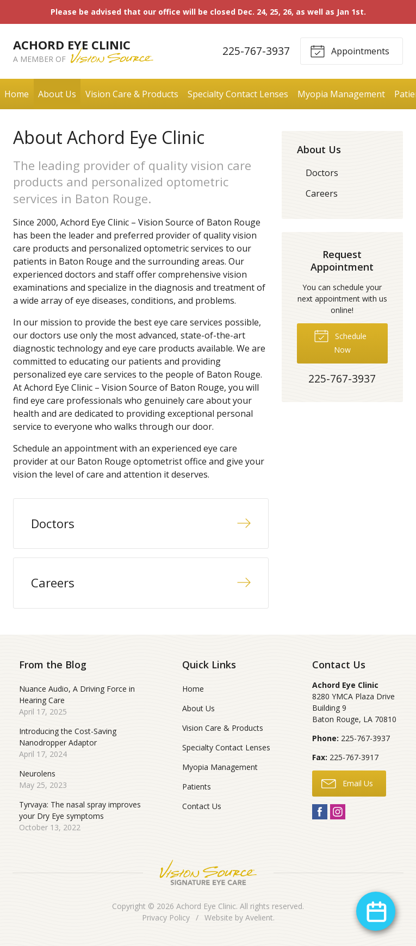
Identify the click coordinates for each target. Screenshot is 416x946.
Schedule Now (340, 341)
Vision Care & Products (131, 94)
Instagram (337, 811)
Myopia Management (341, 94)
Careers (322, 193)
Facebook (319, 811)
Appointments (349, 50)
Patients (196, 786)
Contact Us (201, 806)
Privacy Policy (166, 917)
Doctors (322, 173)
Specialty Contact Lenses (238, 94)
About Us (57, 94)
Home (16, 94)
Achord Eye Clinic (206, 906)
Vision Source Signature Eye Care (208, 872)
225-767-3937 (256, 50)
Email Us (347, 783)
